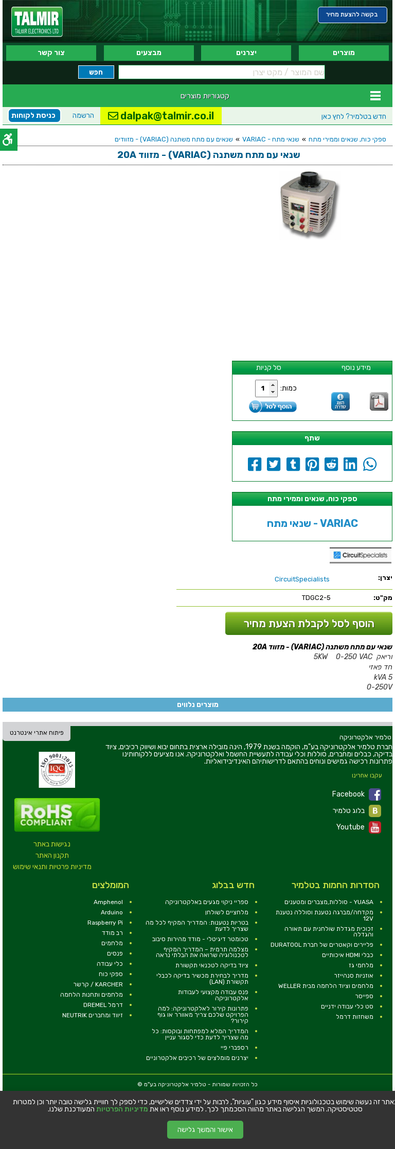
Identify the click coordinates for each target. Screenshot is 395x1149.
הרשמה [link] (83, 115)
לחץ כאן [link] (353, 116)
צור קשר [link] (51, 52)
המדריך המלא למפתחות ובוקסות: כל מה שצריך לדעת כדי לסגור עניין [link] (200, 1034)
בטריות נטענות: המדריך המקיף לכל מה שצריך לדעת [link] (197, 925)
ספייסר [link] (364, 996)
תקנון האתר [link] (52, 855)
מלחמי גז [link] (361, 965)
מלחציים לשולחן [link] (226, 912)
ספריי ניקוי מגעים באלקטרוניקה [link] (206, 902)
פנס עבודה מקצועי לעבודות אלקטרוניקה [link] (213, 995)
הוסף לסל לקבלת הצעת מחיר (309, 623)
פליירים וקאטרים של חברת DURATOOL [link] (322, 944)
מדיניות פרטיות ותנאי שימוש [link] (52, 866)
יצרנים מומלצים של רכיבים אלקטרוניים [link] (197, 1058)
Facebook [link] (356, 794)
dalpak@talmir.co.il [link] (161, 116)
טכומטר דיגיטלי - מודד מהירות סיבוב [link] (200, 939)
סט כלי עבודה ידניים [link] (347, 1006)
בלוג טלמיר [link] (357, 811)
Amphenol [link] (108, 902)
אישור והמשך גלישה (205, 1130)
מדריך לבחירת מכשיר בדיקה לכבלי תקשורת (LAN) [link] (202, 978)
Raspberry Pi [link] (105, 922)
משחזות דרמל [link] (354, 1016)
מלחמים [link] (112, 943)
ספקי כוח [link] (111, 974)
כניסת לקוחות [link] (33, 115)
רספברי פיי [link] (234, 1047)
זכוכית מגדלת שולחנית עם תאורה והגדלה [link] (328, 932)
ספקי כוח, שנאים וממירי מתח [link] (347, 139)
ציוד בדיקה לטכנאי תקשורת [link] (211, 965)
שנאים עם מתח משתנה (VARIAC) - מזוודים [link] (174, 139)
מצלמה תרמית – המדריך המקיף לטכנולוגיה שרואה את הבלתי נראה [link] (202, 952)
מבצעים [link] (148, 52)
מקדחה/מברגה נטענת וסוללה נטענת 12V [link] (324, 915)
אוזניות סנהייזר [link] (353, 975)
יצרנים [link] (246, 52)
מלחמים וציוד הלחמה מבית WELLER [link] (325, 985)
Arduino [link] (112, 912)
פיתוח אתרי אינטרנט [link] (37, 732)
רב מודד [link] (112, 932)
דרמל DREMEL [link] (103, 1005)
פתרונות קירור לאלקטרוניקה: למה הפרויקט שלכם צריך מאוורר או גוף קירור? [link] (202, 1014)
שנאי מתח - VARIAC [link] (270, 139)
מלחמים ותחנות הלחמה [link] (91, 994)
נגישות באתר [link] (51, 844)
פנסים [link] (115, 953)
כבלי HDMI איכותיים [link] (347, 955)
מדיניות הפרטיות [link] (122, 1109)
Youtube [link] (358, 827)
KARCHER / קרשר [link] (98, 984)
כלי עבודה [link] (110, 963)
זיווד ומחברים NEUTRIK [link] (92, 1015)
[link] (37, 22)
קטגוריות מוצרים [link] (205, 95)
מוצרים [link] (344, 52)
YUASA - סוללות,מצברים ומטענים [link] (328, 902)
